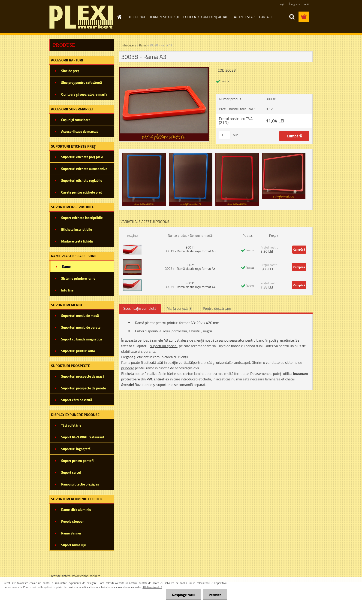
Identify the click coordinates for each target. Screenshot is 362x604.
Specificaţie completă (139, 308)
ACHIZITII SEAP (244, 16)
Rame (143, 45)
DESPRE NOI (136, 16)
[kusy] (224, 135)
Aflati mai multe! (152, 587)
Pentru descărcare (217, 308)
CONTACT (265, 16)
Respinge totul (183, 595)
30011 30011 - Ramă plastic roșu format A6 (190, 249)
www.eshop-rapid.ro (86, 575)
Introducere (129, 45)
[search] (292, 17)
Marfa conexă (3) (180, 308)
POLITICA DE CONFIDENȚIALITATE (206, 16)
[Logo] (81, 17)
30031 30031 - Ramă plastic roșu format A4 (190, 285)
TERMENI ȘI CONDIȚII (164, 16)
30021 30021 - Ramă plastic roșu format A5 (190, 266)
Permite (215, 595)
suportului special (163, 346)
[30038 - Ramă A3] (164, 69)
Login (282, 4)
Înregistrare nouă (299, 4)
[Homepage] (119, 17)
